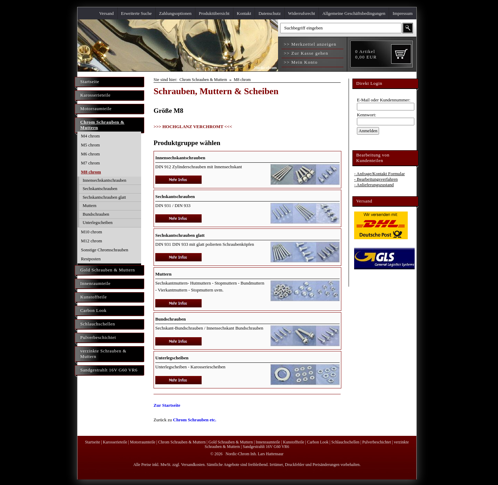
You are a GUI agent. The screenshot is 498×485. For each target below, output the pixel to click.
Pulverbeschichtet (98, 337)
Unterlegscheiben (97, 222)
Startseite (89, 81)
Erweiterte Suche (136, 13)
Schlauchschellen (97, 323)
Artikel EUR (366, 54)
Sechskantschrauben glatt (104, 197)
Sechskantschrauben (100, 188)
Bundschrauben (96, 214)
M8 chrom (91, 171)
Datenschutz (269, 13)
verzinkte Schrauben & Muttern (103, 353)
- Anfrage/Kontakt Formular (379, 173)
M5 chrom (90, 144)
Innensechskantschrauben (104, 180)
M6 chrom (90, 153)
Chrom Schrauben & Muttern (102, 124)
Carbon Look (93, 310)
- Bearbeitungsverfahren (376, 179)
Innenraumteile (95, 283)
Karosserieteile (95, 95)
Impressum (403, 13)
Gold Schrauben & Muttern (107, 269)
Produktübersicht (214, 13)
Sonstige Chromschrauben (104, 249)
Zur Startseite (167, 405)
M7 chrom (90, 162)
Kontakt (244, 13)
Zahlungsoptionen (175, 13)
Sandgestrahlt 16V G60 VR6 (109, 369)
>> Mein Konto (300, 62)
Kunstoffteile (93, 296)
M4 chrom (90, 135)
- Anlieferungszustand (374, 184)
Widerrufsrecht (301, 13)
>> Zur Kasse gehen (305, 53)
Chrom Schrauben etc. (194, 419)
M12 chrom (91, 240)
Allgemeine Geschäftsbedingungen (353, 13)
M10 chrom (91, 231)
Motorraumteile (96, 108)
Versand (106, 13)
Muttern (89, 205)
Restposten (91, 258)
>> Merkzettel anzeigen (309, 44)
